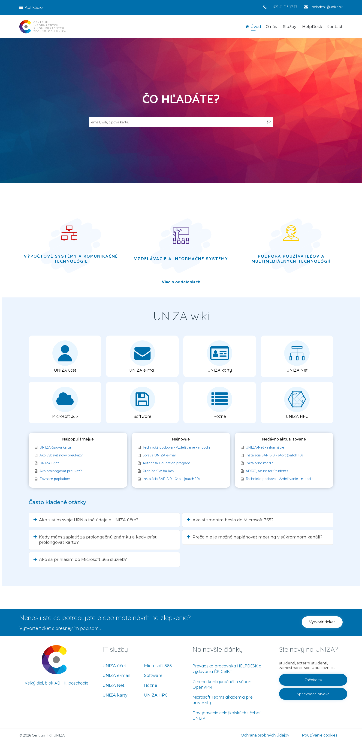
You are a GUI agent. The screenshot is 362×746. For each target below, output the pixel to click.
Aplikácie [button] (34, 7)
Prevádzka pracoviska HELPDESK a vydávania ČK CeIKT (227, 668)
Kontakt (335, 26)
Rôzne (150, 685)
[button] (65, 356)
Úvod (255, 26)
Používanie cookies (319, 735)
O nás (271, 26)
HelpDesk (312, 26)
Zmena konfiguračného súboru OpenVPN (223, 684)
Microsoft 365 (158, 665)
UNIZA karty (115, 695)
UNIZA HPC (156, 695)
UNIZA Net (113, 685)
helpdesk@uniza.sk (327, 7)
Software (153, 675)
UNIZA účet (114, 665)
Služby (289, 26)
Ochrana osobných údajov (265, 735)
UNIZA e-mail (116, 675)
